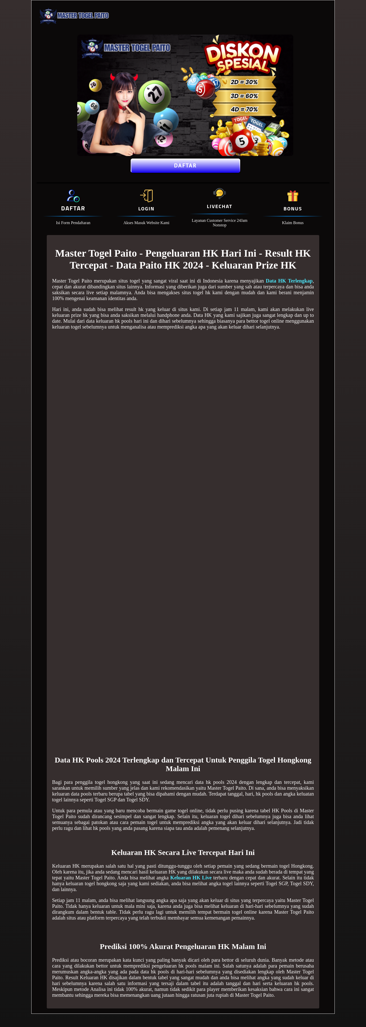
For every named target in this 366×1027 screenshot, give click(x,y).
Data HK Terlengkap (289, 281)
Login (146, 208)
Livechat (219, 206)
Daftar (185, 166)
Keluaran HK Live (191, 877)
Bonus (292, 208)
